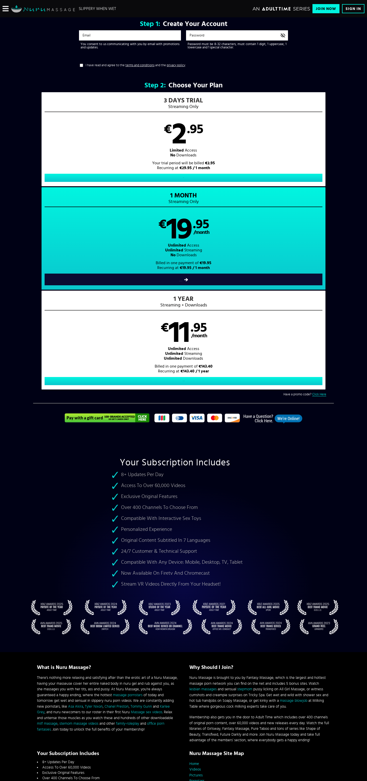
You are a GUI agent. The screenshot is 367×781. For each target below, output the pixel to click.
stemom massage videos (78, 563)
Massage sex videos (146, 552)
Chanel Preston (116, 546)
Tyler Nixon (94, 546)
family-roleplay (127, 563)
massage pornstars (127, 534)
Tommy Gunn (141, 546)
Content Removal (184, 742)
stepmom (244, 529)
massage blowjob (293, 540)
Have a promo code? (304, 201)
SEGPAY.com (232, 738)
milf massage (47, 563)
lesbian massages (203, 529)
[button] (108, 144)
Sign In (353, 9)
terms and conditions (139, 65)
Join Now (326, 9)
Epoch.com (100, 738)
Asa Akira (75, 546)
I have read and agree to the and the (135, 65)
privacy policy (176, 65)
